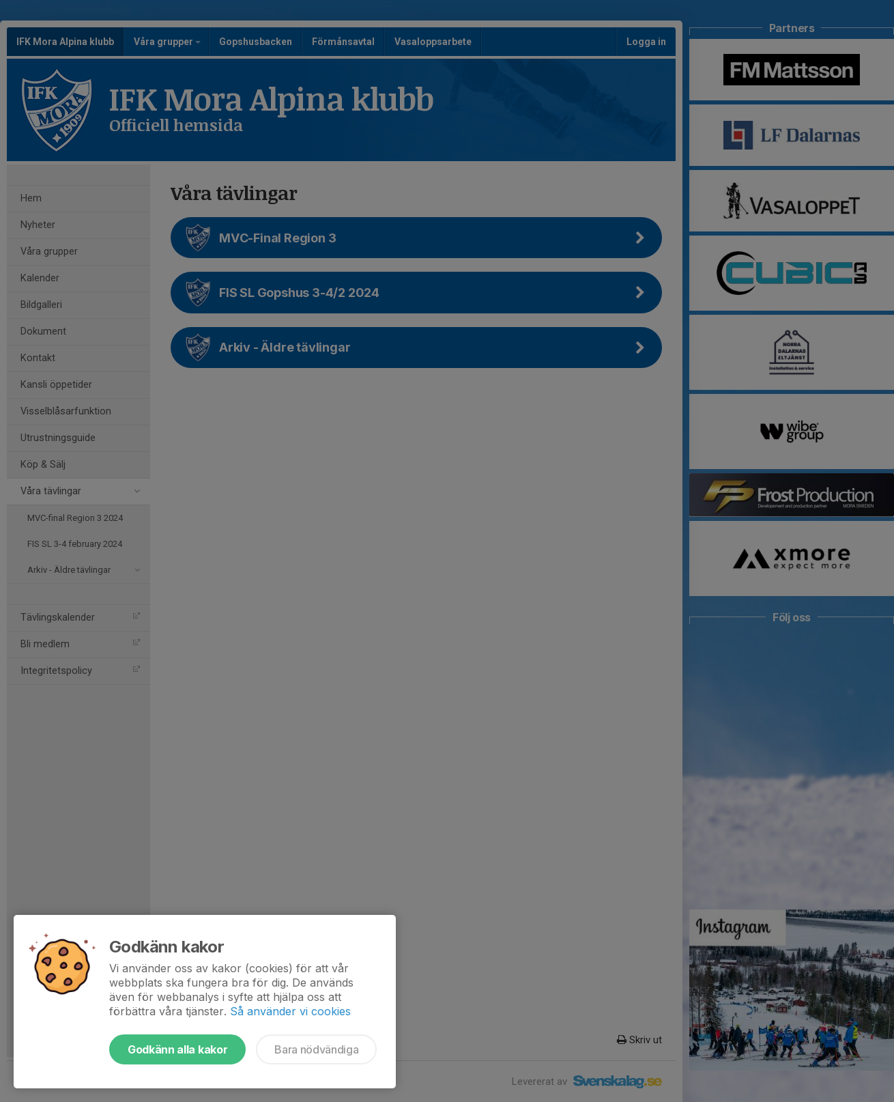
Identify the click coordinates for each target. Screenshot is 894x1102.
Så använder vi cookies (290, 1011)
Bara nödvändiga (316, 1049)
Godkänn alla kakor (177, 1049)
